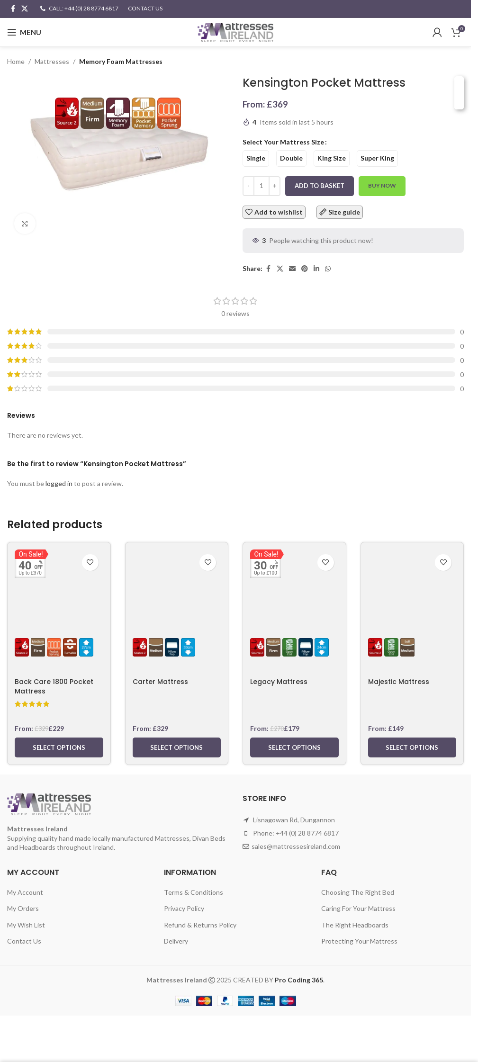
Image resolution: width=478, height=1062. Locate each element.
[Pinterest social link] (304, 268)
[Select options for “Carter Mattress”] (177, 747)
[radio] (256, 158)
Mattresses (52, 61)
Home (16, 61)
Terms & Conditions (193, 892)
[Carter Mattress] (177, 582)
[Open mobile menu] (24, 32)
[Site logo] (235, 31)
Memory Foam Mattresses (120, 61)
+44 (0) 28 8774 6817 (307, 833)
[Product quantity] (261, 186)
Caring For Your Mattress (358, 908)
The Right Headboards (354, 925)
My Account (25, 892)
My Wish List (26, 925)
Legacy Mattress (278, 681)
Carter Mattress (160, 681)
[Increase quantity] (274, 186)
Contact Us (24, 941)
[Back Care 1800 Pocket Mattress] (59, 582)
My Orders (23, 908)
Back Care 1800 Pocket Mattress (54, 686)
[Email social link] (292, 268)
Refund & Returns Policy (200, 925)
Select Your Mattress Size (283, 142)
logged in (58, 483)
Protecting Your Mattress (359, 941)
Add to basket (319, 185)
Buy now (382, 185)
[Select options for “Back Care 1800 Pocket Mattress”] (59, 747)
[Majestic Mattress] (412, 582)
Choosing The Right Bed (357, 892)
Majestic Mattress (398, 681)
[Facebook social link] (12, 8)
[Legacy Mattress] (294, 582)
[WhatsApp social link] (328, 268)
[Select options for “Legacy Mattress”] (294, 747)
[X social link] (24, 8)
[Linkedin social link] (316, 268)
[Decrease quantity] (248, 186)
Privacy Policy (184, 908)
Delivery (176, 941)
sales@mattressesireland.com (296, 846)
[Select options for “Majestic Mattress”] (412, 747)
